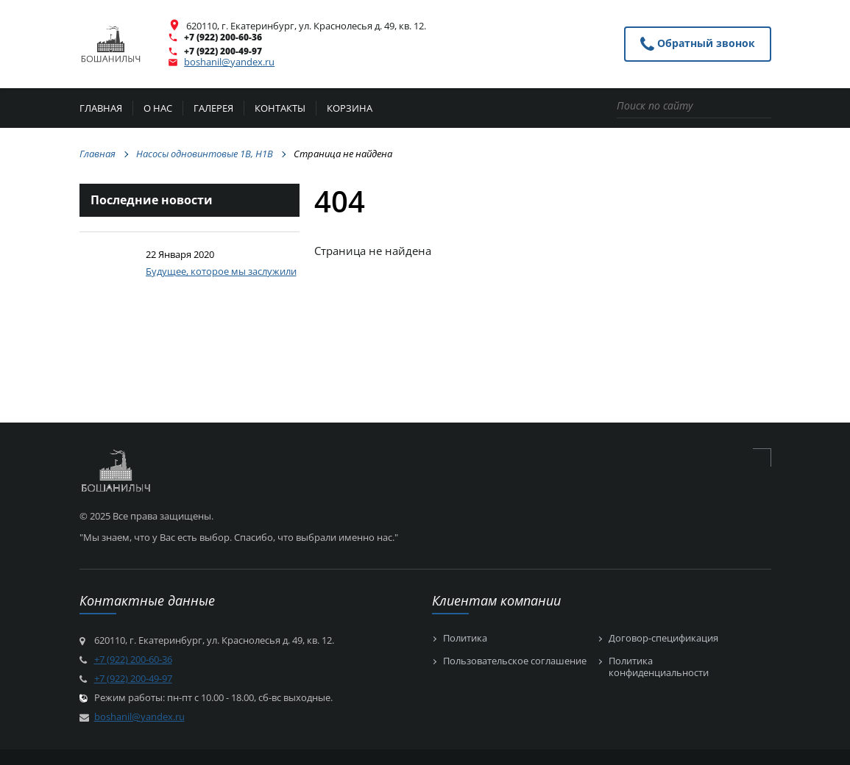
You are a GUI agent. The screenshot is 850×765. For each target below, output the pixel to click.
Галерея (213, 109)
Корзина (349, 109)
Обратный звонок (697, 44)
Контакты (280, 109)
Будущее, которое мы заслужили (221, 271)
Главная (100, 109)
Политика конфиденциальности (659, 667)
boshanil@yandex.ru (229, 61)
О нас (158, 109)
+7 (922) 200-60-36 (223, 37)
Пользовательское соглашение (515, 661)
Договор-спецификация (663, 638)
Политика (465, 638)
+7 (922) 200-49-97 (223, 51)
